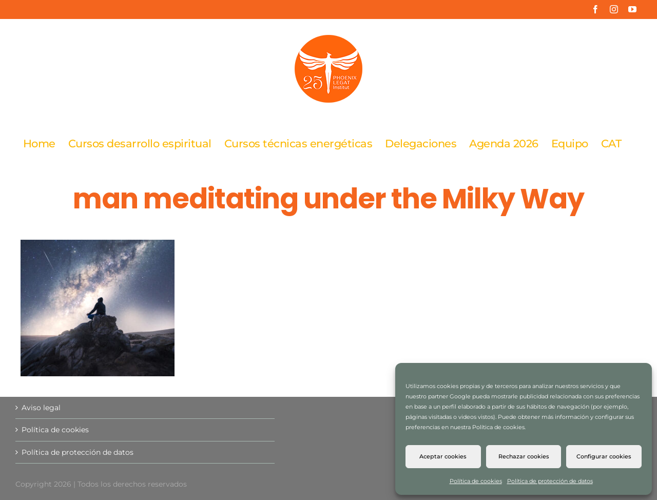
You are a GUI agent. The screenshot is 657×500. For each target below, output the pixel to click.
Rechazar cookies (523, 456)
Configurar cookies (603, 456)
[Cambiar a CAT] (611, 143)
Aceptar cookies (443, 456)
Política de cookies (476, 481)
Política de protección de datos (550, 481)
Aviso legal (41, 407)
